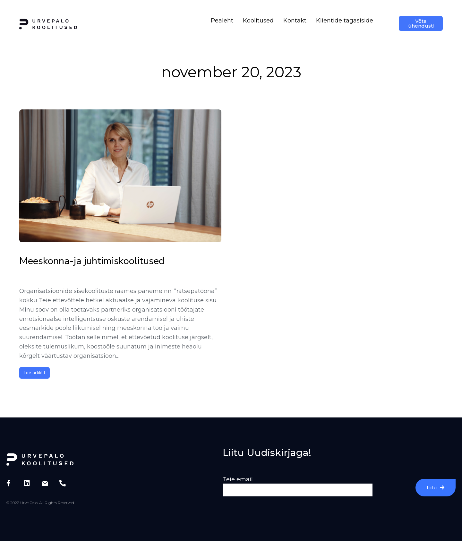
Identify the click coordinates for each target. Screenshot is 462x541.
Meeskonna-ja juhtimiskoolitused (92, 261)
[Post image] (120, 175)
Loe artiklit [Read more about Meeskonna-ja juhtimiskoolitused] (34, 373)
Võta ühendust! (421, 23)
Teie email (238, 479)
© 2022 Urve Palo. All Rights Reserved (40, 502)
